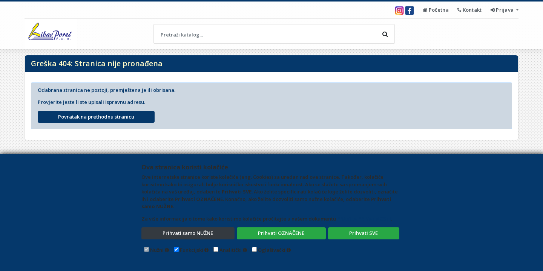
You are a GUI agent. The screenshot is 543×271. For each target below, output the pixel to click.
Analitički (230, 250)
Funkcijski (191, 250)
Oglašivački (271, 250)
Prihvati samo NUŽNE (188, 233)
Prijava (503, 9)
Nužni (157, 250)
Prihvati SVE (363, 233)
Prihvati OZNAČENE (281, 233)
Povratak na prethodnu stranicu (96, 116)
